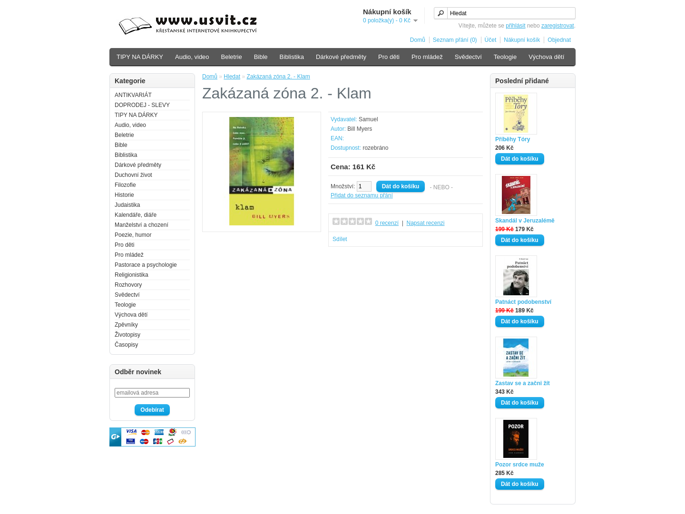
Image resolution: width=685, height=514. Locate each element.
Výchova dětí (546, 56)
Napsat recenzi (425, 223)
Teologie (505, 56)
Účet (491, 40)
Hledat (232, 76)
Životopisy (127, 334)
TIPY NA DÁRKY (140, 56)
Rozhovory (128, 284)
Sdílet (340, 239)
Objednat (559, 40)
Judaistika (127, 205)
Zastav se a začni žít (522, 383)
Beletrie (231, 56)
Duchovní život (133, 175)
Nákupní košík (522, 40)
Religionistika (131, 275)
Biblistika (292, 56)
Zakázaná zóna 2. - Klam (278, 76)
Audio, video (192, 56)
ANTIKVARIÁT (133, 95)
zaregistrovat (557, 25)
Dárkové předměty (341, 56)
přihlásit (515, 25)
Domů (417, 40)
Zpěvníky (126, 324)
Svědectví (468, 56)
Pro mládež (427, 56)
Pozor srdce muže (519, 464)
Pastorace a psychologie (146, 265)
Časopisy (126, 344)
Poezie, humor (133, 235)
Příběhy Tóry (512, 139)
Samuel (368, 119)
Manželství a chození (141, 225)
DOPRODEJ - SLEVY (142, 105)
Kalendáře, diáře (136, 215)
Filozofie (125, 185)
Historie (124, 195)
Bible (261, 56)
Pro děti (389, 56)
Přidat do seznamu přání (362, 195)
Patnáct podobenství (523, 302)
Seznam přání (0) (455, 40)
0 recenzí (387, 223)
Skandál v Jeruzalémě (525, 220)
